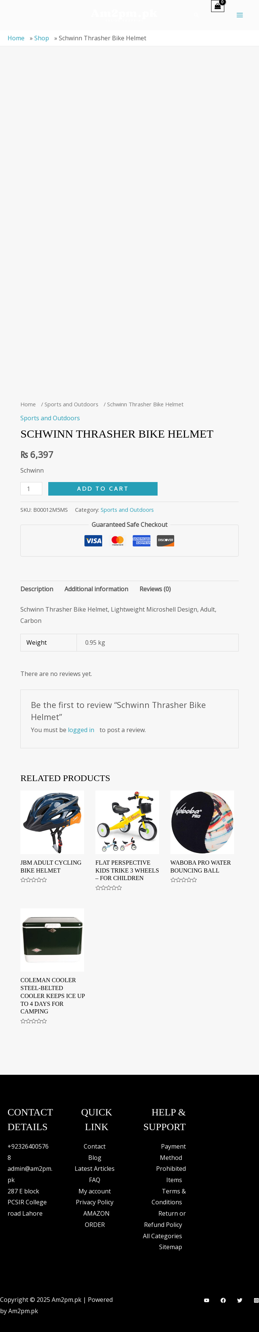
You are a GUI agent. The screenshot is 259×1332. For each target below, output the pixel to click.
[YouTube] (206, 1300)
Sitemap (170, 1247)
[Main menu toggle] (240, 15)
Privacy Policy (94, 1202)
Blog (94, 1157)
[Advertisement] (129, 127)
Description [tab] (36, 589)
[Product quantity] (31, 488)
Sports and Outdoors (71, 404)
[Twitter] (239, 1300)
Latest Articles (95, 1168)
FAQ (94, 1180)
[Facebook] (223, 1300)
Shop (41, 38)
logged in (81, 730)
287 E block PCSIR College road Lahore (27, 1202)
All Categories (162, 1236)
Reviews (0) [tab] (155, 589)
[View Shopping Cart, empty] (217, 6)
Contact (95, 1146)
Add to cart (103, 488)
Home (16, 38)
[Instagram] (256, 1300)
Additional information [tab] (96, 589)
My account (94, 1191)
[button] (196, 15)
